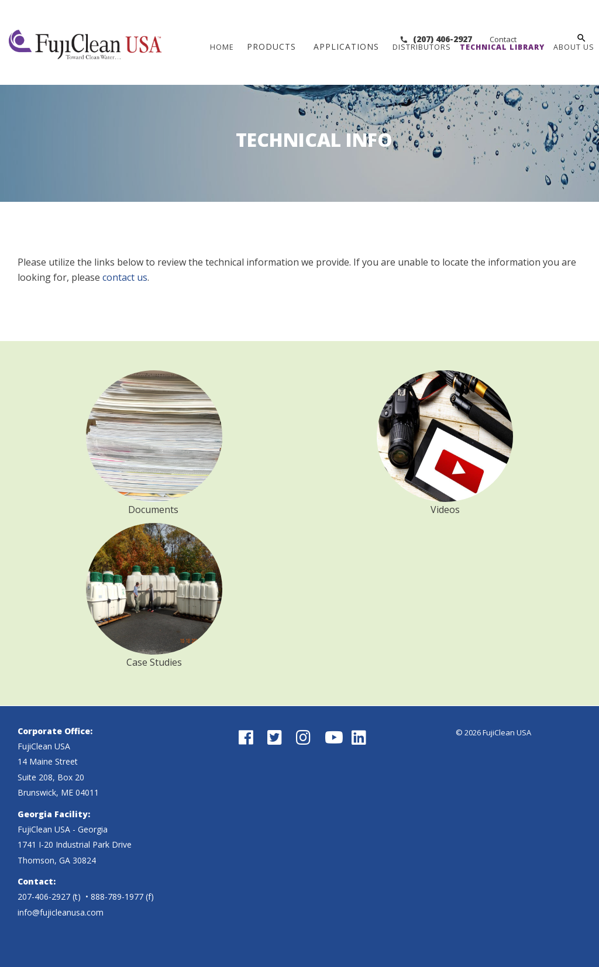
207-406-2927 (44, 896)
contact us (124, 277)
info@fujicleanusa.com (61, 912)
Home (223, 47)
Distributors (422, 47)
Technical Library (502, 47)
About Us (574, 47)
